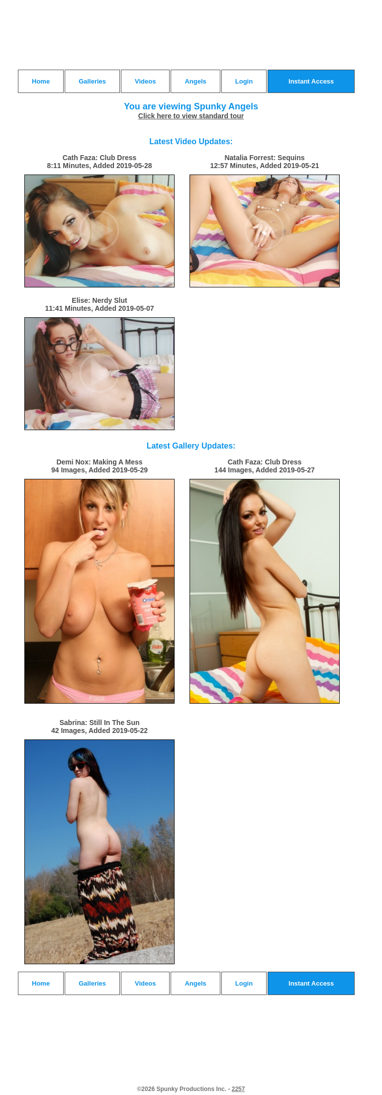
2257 (238, 1089)
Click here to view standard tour (191, 116)
